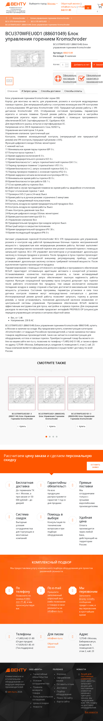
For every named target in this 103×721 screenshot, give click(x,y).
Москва (51, 3)
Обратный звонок (70, 3)
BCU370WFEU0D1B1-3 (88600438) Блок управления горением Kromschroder (81, 416)
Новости (37, 706)
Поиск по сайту (65, 697)
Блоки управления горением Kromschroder (49, 18)
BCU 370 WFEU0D (39, 21)
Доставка (62, 687)
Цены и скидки (41, 703)
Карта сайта (63, 701)
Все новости (91, 712)
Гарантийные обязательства (40, 675)
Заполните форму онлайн (86, 597)
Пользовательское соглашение (42, 698)
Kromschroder (19, 18)
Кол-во (56, 64)
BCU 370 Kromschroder (15, 21)
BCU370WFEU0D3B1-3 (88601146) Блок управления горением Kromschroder (22, 416)
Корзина (61, 674)
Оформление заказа (63, 679)
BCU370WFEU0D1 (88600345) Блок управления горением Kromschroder (51, 416)
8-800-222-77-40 (23, 600)
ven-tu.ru (12, 691)
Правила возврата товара (37, 690)
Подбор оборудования (63, 693)
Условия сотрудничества (40, 682)
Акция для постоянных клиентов (87, 676)
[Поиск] (97, 11)
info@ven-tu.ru (68, 6)
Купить (22, 426)
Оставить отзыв (65, 684)
